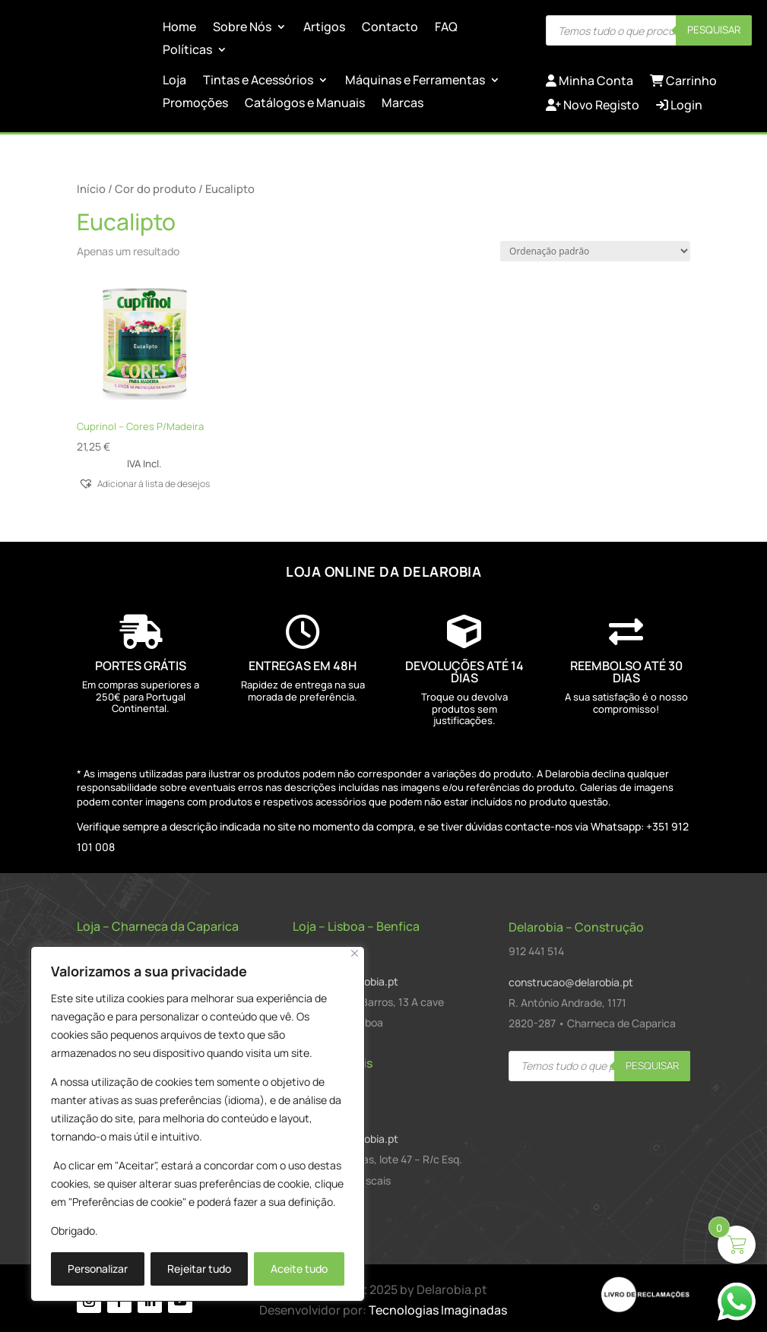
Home (179, 28)
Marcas (402, 104)
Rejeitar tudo (199, 1268)
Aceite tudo (299, 1268)
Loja (174, 81)
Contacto (390, 28)
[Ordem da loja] (595, 251)
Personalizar (98, 1268)
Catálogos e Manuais (305, 104)
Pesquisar (713, 29)
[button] (144, 483)
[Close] (354, 953)
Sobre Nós (242, 28)
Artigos (324, 28)
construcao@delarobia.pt (571, 982)
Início (91, 188)
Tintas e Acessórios (258, 81)
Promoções (195, 104)
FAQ (446, 28)
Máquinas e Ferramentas (415, 81)
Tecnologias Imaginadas (438, 1310)
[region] (197, 1124)
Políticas (187, 51)
